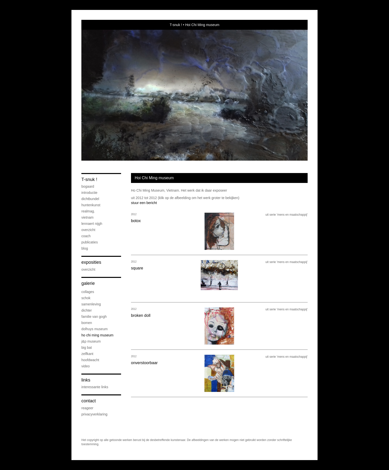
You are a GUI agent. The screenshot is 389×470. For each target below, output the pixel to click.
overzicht (88, 230)
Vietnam (87, 217)
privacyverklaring (94, 414)
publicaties (89, 242)
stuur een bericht (144, 203)
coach (86, 236)
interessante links (94, 387)
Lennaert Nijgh (91, 224)
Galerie (88, 283)
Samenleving (91, 304)
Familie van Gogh (94, 317)
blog (84, 248)
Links (85, 380)
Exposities (91, 262)
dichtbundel (90, 199)
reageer (87, 408)
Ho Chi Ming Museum (97, 335)
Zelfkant (87, 354)
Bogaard (87, 186)
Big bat (86, 348)
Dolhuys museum (94, 329)
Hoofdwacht (90, 360)
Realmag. (88, 211)
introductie (89, 193)
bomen (86, 323)
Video (85, 366)
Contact (88, 400)
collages (87, 292)
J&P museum (91, 341)
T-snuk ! (176, 25)
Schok (86, 298)
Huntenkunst (90, 205)
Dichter (86, 310)
